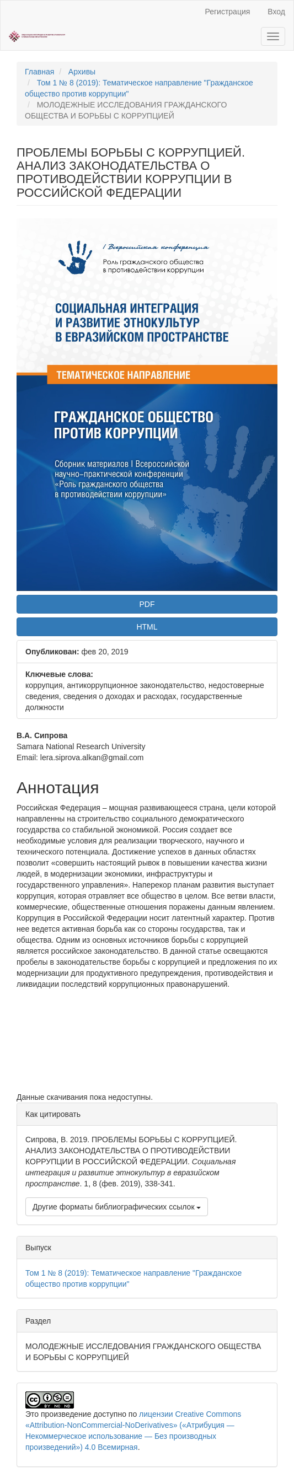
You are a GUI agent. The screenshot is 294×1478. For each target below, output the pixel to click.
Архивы (81, 71)
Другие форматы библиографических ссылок (117, 1206)
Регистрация (227, 11)
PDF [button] (147, 604)
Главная (39, 71)
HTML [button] (146, 626)
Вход (276, 11)
